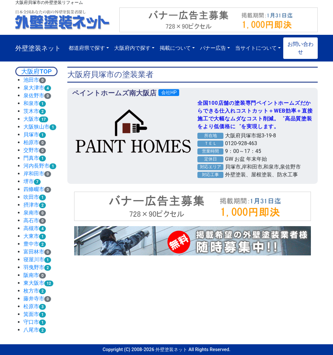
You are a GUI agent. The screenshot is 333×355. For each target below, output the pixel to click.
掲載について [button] (175, 48)
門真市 (31, 158)
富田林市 (33, 252)
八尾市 (31, 330)
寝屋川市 (33, 259)
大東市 (31, 236)
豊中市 (31, 244)
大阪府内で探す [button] (132, 48)
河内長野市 (36, 166)
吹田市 (31, 197)
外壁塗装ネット (38, 48)
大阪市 (31, 119)
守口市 (31, 322)
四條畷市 (33, 189)
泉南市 (31, 213)
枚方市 (31, 291)
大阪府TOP (36, 71)
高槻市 (31, 228)
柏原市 (31, 142)
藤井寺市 (33, 298)
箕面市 (31, 314)
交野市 (31, 150)
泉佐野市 (33, 95)
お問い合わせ (300, 48)
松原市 (31, 306)
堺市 (28, 181)
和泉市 (31, 103)
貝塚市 (31, 134)
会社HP (169, 92)
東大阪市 (33, 283)
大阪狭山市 (36, 127)
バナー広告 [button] (213, 48)
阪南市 (31, 275)
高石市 (31, 220)
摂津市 (31, 205)
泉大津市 (33, 88)
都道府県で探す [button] (87, 48)
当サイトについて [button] (256, 48)
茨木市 (31, 111)
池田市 (31, 80)
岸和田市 (33, 174)
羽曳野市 (33, 267)
